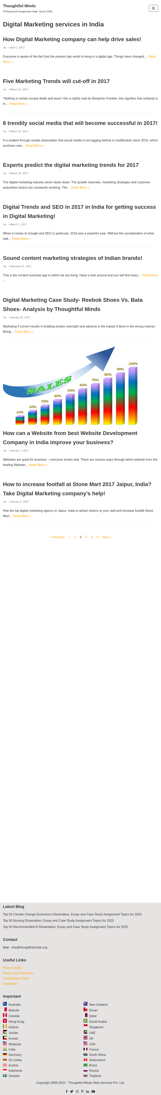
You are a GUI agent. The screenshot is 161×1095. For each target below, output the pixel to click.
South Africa (97, 1054)
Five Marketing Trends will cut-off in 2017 (56, 81)
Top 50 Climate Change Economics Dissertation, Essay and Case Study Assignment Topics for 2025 (72, 914)
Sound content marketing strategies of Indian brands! (72, 258)
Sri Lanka (15, 1060)
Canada (14, 1016)
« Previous (57, 537)
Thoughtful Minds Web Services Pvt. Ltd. (96, 1082)
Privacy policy (12, 967)
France (94, 1049)
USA (92, 1044)
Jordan (13, 1032)
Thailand (95, 1076)
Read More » (18, 103)
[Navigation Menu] (153, 8)
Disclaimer (10, 983)
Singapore (96, 1027)
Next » (106, 537)
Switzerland (97, 1060)
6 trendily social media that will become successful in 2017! (80, 123)
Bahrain (14, 1010)
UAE (92, 1032)
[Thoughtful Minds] (27, 8)
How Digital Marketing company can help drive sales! (72, 39)
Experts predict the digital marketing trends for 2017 (71, 165)
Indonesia (15, 1070)
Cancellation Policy (16, 978)
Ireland (13, 1027)
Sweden (14, 1076)
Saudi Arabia (98, 1021)
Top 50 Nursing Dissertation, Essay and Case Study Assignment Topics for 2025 (58, 920)
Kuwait (13, 1038)
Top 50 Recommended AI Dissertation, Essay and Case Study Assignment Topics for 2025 (65, 927)
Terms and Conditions (18, 973)
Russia (94, 1070)
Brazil (93, 1065)
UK (91, 1038)
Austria (13, 1065)
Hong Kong (16, 1021)
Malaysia (15, 1044)
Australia (14, 1004)
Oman (93, 1010)
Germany (15, 1054)
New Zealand (98, 1004)
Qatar (93, 1016)
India (12, 1049)
